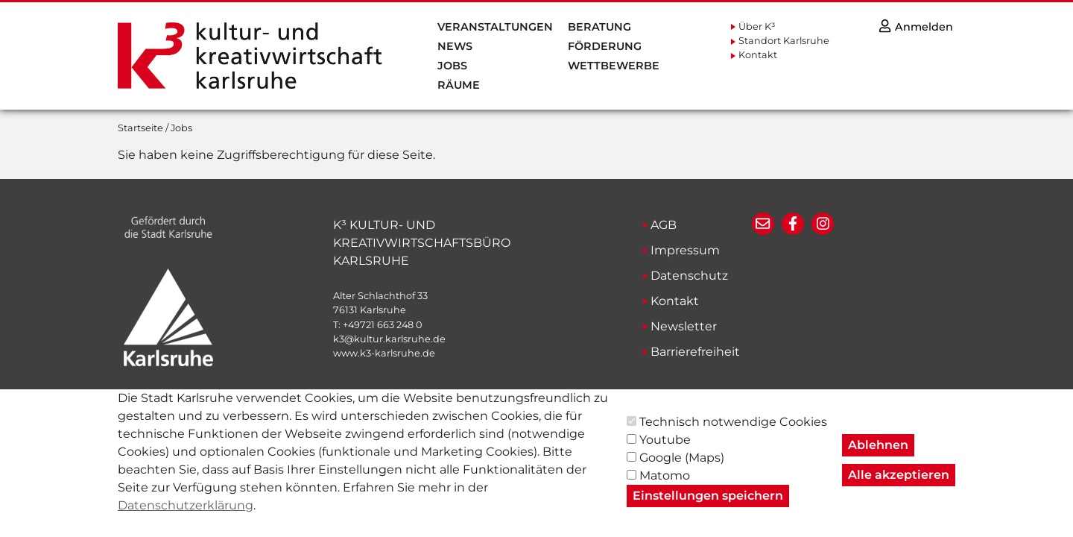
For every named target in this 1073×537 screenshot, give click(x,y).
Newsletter (684, 326)
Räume (458, 85)
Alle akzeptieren (898, 487)
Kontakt (757, 54)
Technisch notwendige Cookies (733, 434)
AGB (664, 225)
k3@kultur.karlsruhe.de (389, 339)
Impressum (685, 250)
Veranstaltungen (495, 27)
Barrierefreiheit (695, 352)
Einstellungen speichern (708, 507)
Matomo (664, 487)
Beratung (599, 27)
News (454, 46)
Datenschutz (689, 275)
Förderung (605, 46)
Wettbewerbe (613, 65)
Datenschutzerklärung (185, 517)
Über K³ (757, 26)
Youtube (665, 452)
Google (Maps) (681, 469)
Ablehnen (878, 457)
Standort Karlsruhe (783, 40)
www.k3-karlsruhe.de (384, 353)
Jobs (452, 65)
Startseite (140, 128)
